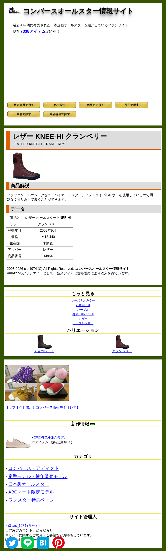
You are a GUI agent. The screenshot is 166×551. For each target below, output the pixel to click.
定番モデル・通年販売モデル (37, 476)
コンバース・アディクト (33, 468)
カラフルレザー (83, 323)
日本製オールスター (28, 484)
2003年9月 (83, 305)
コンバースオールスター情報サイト (78, 11)
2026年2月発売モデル (49, 437)
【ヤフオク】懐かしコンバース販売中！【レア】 (42, 407)
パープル (83, 309)
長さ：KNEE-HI (82, 314)
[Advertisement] (83, 67)
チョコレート (44, 349)
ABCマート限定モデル (31, 491)
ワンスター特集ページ (31, 499)
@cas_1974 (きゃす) (24, 525)
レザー (83, 318)
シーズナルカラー (83, 300)
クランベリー (122, 349)
